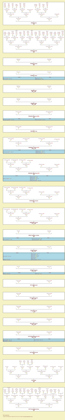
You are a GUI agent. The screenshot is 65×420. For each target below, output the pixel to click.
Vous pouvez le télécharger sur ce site (27, 416)
